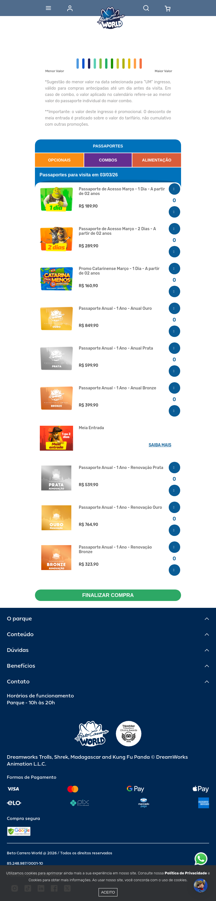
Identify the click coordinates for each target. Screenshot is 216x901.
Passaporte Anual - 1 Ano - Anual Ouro (115, 308)
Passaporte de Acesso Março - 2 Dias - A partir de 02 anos (117, 231)
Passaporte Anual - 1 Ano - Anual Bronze (117, 388)
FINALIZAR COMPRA (108, 595)
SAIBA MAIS (160, 445)
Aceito (108, 892)
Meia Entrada (91, 428)
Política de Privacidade (186, 873)
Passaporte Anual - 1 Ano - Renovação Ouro (120, 507)
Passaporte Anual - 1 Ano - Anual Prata (116, 348)
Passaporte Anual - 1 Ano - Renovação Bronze (115, 549)
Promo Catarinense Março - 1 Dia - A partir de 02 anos (119, 271)
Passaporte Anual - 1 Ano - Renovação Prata (121, 468)
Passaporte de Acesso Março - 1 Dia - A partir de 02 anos (122, 191)
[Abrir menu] (48, 8)
